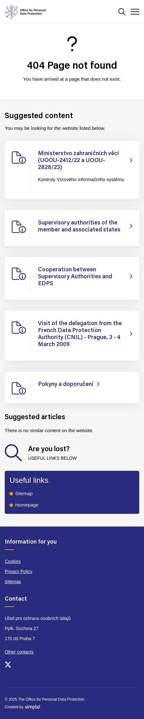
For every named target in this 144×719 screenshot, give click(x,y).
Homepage (26, 505)
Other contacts (19, 651)
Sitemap (24, 493)
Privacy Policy (18, 571)
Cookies (13, 561)
